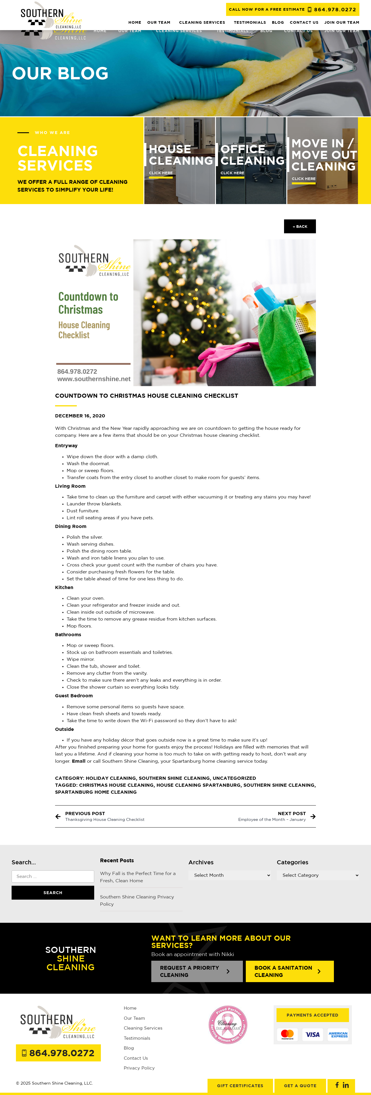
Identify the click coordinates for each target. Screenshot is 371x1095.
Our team (131, 31)
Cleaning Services (180, 31)
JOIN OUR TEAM (341, 30)
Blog (266, 30)
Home (100, 30)
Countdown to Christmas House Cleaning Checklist (146, 395)
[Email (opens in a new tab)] (79, 761)
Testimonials (233, 30)
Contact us (298, 30)
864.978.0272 (335, 9)
